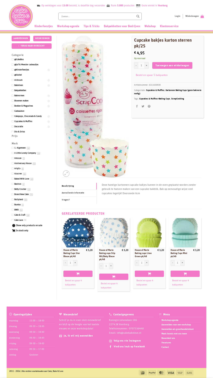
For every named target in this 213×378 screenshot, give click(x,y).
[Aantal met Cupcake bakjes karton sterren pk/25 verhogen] (147, 65)
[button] (66, 173)
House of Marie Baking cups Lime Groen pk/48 (143, 253)
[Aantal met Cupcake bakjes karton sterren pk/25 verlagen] (136, 65)
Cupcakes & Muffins (155, 90)
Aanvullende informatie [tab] (73, 193)
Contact (165, 347)
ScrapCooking (177, 99)
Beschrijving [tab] (68, 186)
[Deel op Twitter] (143, 106)
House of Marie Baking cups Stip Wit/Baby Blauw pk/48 (107, 255)
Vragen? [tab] (66, 200)
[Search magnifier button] (137, 16)
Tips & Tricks (92, 26)
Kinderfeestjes (43, 26)
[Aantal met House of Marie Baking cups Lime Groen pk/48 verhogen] (147, 263)
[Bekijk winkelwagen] (194, 16)
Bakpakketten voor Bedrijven (122, 26)
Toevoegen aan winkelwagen (172, 65)
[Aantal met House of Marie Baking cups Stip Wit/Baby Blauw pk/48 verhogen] (111, 266)
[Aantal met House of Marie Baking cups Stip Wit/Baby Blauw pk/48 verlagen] (101, 266)
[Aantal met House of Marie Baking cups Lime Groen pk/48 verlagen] (137, 263)
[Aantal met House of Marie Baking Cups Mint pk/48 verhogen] (183, 263)
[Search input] (97, 16)
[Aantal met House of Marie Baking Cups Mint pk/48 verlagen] (173, 263)
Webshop (150, 26)
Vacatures (166, 343)
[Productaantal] (141, 65)
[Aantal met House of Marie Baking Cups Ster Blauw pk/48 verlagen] (65, 263)
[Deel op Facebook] (137, 106)
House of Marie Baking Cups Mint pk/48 (179, 253)
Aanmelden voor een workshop (176, 325)
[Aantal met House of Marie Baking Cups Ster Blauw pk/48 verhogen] (75, 263)
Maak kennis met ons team (174, 334)
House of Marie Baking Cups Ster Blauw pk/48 (71, 253)
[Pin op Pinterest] (149, 106)
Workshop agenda (68, 26)
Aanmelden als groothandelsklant (177, 329)
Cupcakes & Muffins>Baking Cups (154, 99)
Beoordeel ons (168, 338)
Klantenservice (169, 26)
